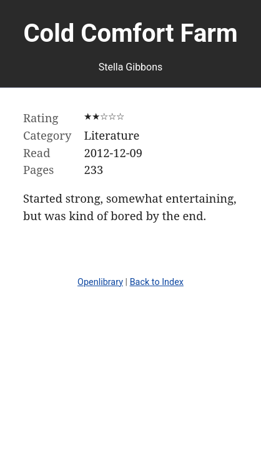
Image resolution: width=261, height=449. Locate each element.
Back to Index (157, 282)
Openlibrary (100, 282)
